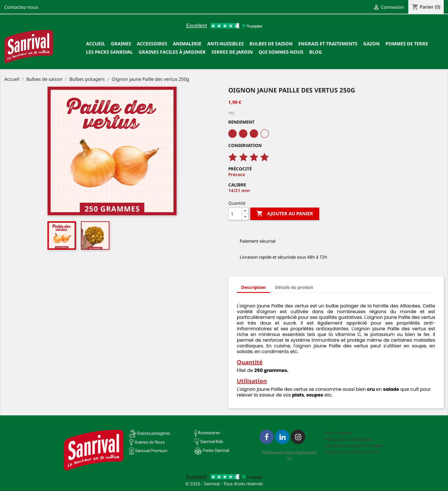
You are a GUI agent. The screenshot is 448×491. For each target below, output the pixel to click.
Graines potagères (153, 433)
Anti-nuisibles (225, 44)
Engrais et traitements (327, 44)
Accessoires (152, 44)
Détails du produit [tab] (294, 287)
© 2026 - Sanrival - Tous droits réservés (224, 483)
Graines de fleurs (150, 442)
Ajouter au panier (284, 214)
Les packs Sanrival (109, 52)
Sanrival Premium (151, 450)
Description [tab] (253, 287)
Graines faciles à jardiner (172, 52)
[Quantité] (235, 214)
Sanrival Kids (211, 441)
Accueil (95, 44)
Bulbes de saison (271, 44)
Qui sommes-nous (281, 52)
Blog (315, 52)
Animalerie (187, 44)
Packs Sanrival (216, 450)
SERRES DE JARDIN (232, 52)
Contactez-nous (21, 7)
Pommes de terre (406, 44)
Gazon (371, 44)
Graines (121, 44)
